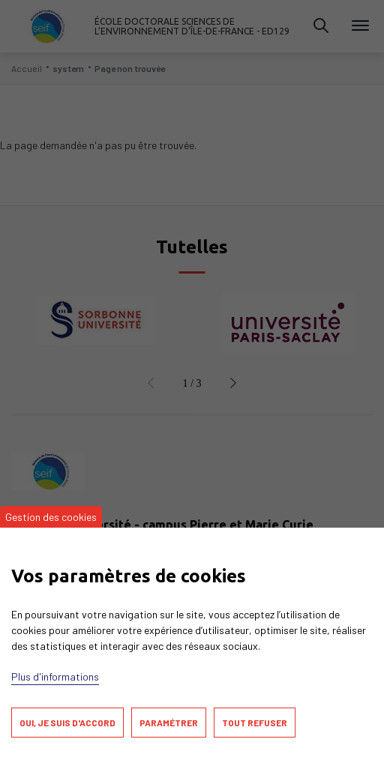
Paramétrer (169, 722)
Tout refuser (254, 722)
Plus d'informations (55, 676)
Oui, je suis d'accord (68, 722)
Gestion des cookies (51, 516)
